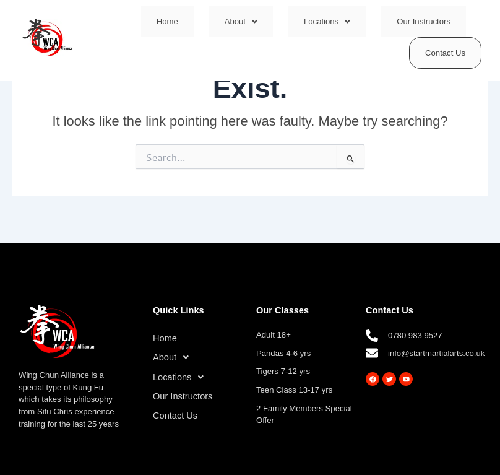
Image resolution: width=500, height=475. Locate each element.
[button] (241, 21)
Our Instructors (423, 21)
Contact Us (445, 53)
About (241, 21)
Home (167, 21)
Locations (327, 21)
